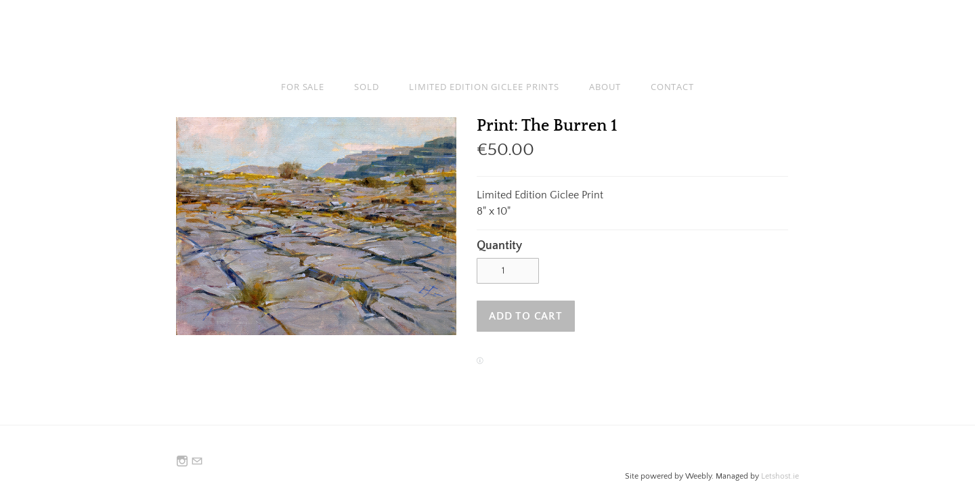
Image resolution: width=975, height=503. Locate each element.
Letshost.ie (780, 476)
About (605, 87)
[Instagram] (182, 462)
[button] (526, 316)
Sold (366, 87)
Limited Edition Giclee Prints (484, 87)
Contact (672, 87)
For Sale (302, 87)
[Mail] (197, 462)
